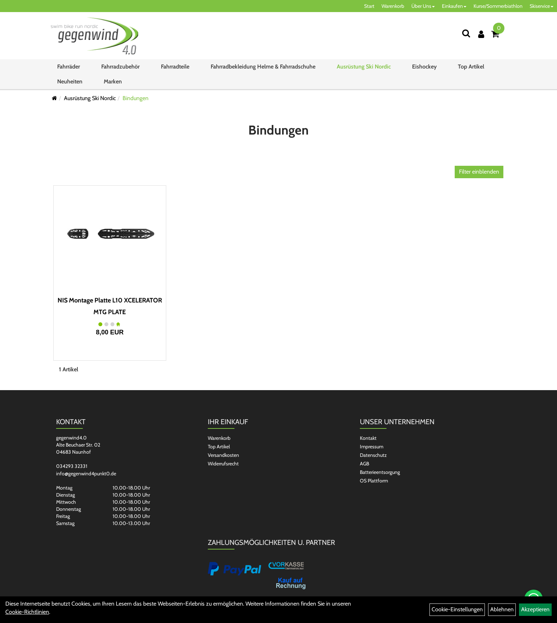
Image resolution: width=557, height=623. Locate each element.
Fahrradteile (175, 68)
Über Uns (423, 6)
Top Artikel (471, 68)
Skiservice (541, 6)
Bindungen (135, 98)
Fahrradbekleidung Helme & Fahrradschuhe (263, 68)
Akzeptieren (535, 609)
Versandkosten (223, 455)
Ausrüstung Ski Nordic (364, 68)
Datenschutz (373, 455)
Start (369, 6)
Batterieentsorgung (380, 472)
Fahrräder (68, 68)
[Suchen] (466, 33)
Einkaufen (454, 6)
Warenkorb (393, 6)
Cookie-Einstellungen (457, 609)
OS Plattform (374, 480)
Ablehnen (502, 609)
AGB (364, 463)
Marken (113, 83)
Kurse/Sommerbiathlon (498, 6)
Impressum (371, 446)
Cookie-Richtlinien (27, 611)
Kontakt (368, 438)
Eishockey (424, 68)
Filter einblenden (479, 171)
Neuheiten (69, 83)
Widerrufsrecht (223, 463)
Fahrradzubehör (120, 68)
